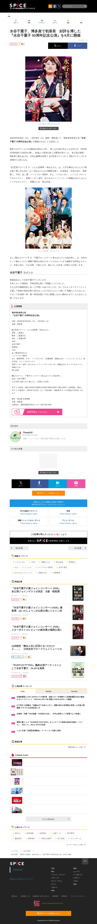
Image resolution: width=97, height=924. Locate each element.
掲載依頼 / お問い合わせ (41, 896)
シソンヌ (26, 567)
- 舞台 (52, 871)
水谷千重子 (61, 567)
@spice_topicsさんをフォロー (22, 879)
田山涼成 (58, 562)
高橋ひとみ (44, 562)
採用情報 (55, 896)
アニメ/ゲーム (75, 838)
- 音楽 (52, 868)
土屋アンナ (55, 833)
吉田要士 (42, 833)
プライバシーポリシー (78, 896)
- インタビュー (77, 875)
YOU (32, 562)
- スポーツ (54, 887)
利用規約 (64, 896)
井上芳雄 (60, 838)
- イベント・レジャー (58, 875)
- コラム (75, 881)
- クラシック (55, 878)
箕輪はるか (41, 573)
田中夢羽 (69, 833)
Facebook (18, 869)
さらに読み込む (55, 819)
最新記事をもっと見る (76, 747)
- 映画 (52, 890)
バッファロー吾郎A (44, 567)
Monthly (74, 691)
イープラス (14, 851)
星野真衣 (30, 838)
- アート (53, 884)
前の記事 (17, 548)
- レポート (75, 878)
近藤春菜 (55, 573)
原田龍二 (71, 562)
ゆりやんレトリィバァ (23, 573)
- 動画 (74, 868)
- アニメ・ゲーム (56, 881)
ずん (15, 567)
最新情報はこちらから (43, 412)
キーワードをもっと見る (76, 845)
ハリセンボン (19, 562)
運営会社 (14, 896)
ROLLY (17, 833)
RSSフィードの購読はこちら (50, 493)
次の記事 (80, 548)
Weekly (48, 691)
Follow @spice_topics (29, 514)
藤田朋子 (17, 838)
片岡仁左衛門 (45, 838)
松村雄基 (29, 833)
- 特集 (74, 884)
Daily (23, 691)
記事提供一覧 (25, 896)
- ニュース (75, 871)
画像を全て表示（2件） (48, 128)
